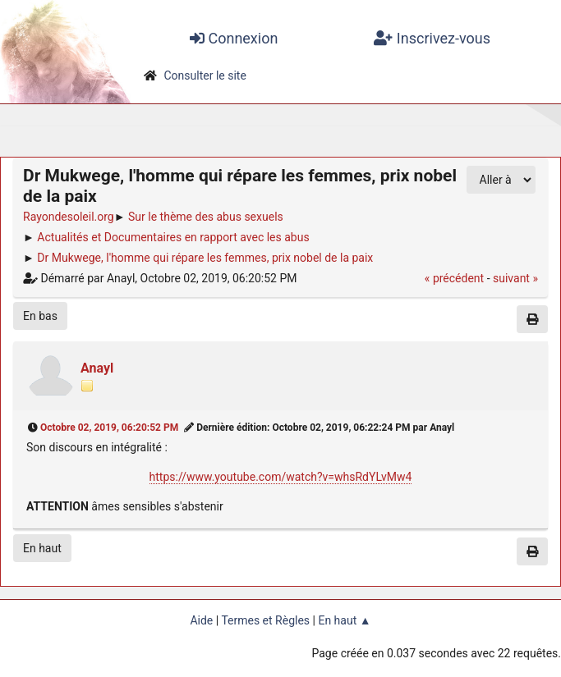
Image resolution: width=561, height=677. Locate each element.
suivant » (515, 278)
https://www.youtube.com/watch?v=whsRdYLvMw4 (280, 476)
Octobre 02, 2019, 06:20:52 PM (109, 427)
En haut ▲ (344, 620)
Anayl (96, 368)
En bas (40, 315)
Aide (201, 620)
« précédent (454, 278)
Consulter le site (204, 75)
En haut (42, 548)
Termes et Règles (265, 620)
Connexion (234, 38)
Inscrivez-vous (432, 38)
